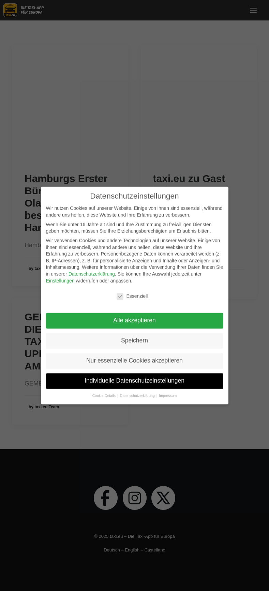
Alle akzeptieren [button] (134, 316)
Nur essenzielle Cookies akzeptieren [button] (134, 356)
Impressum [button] (168, 391)
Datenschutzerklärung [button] (138, 391)
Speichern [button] (134, 336)
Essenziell (132, 292)
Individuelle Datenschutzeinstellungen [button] (134, 376)
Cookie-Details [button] (104, 391)
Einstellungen (60, 276)
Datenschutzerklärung (92, 269)
